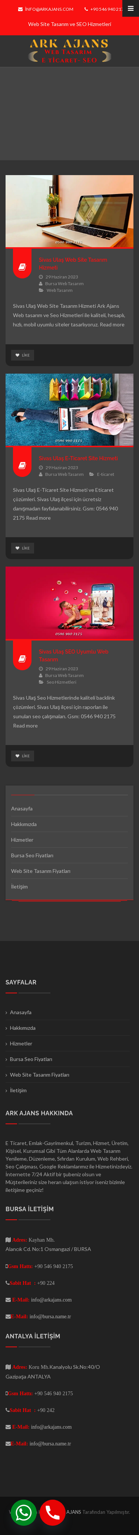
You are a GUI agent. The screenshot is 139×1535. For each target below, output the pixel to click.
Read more (112, 324)
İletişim (19, 886)
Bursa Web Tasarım (64, 283)
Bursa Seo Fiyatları (32, 855)
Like (23, 355)
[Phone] (53, 1513)
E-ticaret (105, 474)
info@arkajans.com (45, 9)
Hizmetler (22, 839)
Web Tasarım (60, 290)
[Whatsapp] (24, 1513)
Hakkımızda (24, 824)
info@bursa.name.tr (50, 1316)
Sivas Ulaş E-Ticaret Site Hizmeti (78, 458)
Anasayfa (22, 808)
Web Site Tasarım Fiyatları (40, 871)
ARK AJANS (69, 1512)
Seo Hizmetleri (61, 682)
